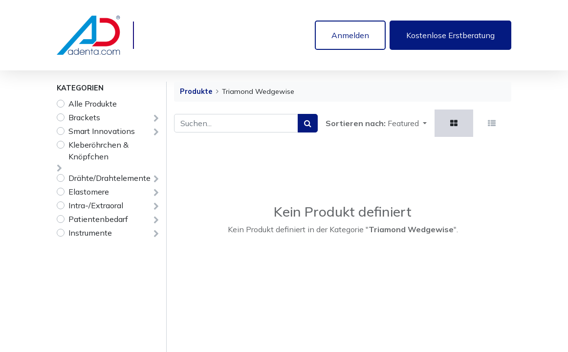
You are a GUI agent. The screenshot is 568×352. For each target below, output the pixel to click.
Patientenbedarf (98, 219)
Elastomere (88, 192)
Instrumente (90, 233)
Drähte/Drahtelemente (109, 178)
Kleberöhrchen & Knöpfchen (98, 150)
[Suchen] (308, 123)
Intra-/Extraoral (95, 205)
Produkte (196, 91)
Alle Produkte (92, 104)
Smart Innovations (101, 131)
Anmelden (350, 35)
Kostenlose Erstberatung (450, 35)
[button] (407, 123)
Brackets (84, 117)
